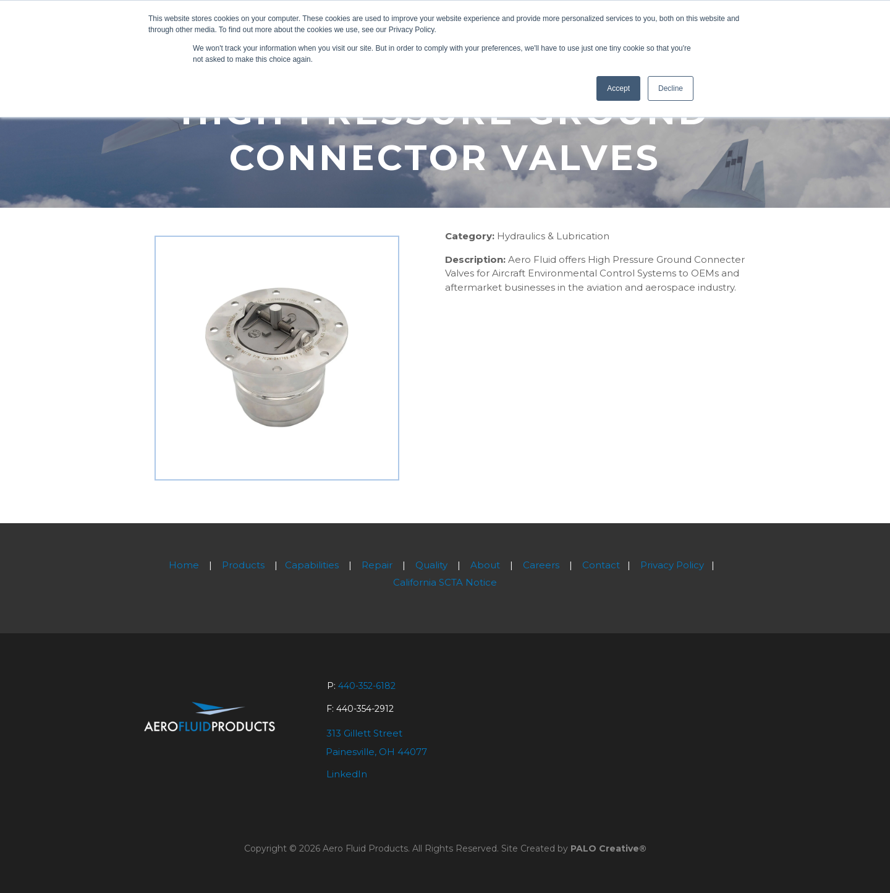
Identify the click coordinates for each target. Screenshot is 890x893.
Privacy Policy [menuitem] (672, 565)
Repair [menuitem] (377, 565)
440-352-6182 (367, 685)
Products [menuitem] (243, 565)
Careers (541, 565)
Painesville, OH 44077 (376, 752)
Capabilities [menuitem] (312, 565)
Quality (431, 565)
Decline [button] (670, 88)
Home (184, 565)
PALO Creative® (608, 848)
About (485, 565)
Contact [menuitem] (601, 565)
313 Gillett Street (364, 733)
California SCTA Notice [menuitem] (445, 582)
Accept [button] (618, 88)
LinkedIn (346, 774)
